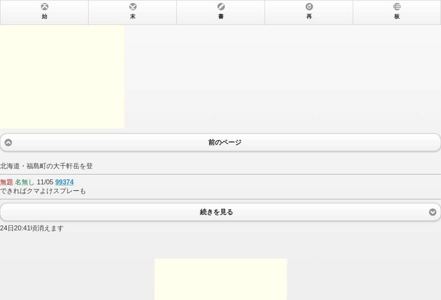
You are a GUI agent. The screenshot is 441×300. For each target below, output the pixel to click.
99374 (64, 182)
